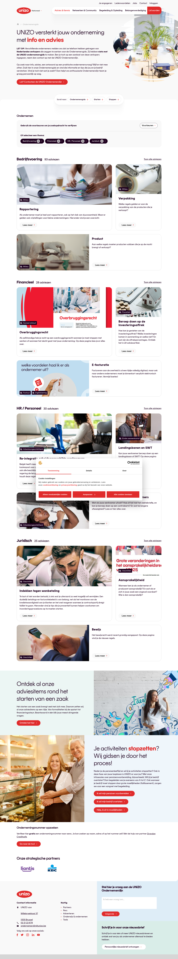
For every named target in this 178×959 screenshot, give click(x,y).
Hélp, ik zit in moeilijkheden (109, 810)
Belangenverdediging (135, 10)
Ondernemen (25, 115)
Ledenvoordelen (122, 3)
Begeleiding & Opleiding (111, 10)
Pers (65, 910)
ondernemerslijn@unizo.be (33, 926)
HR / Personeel (29, 408)
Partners (67, 907)
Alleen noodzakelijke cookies (55, 494)
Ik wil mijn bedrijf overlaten (109, 801)
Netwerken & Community (85, 10)
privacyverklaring (69, 485)
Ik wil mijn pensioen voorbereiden (113, 793)
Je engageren (105, 3)
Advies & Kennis (62, 10)
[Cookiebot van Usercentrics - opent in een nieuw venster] (129, 463)
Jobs (135, 3)
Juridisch (24, 540)
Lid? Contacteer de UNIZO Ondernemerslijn (41, 82)
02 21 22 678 (27, 922)
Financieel (25, 282)
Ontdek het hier (27, 723)
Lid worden (154, 10)
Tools (65, 919)
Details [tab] (89, 471)
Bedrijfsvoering (29, 159)
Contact (143, 3)
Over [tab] (124, 471)
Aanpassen (89, 494)
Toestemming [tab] (53, 471)
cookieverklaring (50, 485)
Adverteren (68, 913)
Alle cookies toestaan (123, 494)
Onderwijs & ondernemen (75, 916)
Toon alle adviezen (152, 159)
